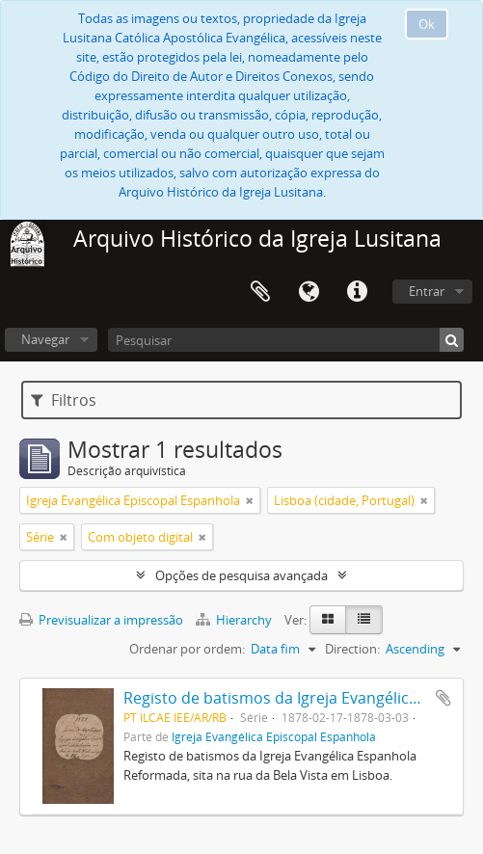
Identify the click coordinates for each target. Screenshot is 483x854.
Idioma (308, 292)
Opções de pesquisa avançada (241, 575)
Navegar (45, 339)
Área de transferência (260, 292)
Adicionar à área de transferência (443, 697)
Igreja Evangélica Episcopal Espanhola (274, 736)
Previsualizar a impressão (101, 619)
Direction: (352, 648)
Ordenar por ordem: (187, 648)
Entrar (426, 291)
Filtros (63, 400)
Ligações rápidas (357, 292)
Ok (426, 24)
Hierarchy (235, 619)
